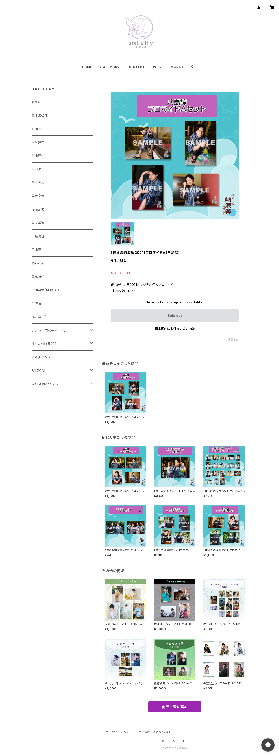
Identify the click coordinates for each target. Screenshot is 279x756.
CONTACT (136, 67)
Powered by (175, 748)
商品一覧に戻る (175, 707)
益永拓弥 (38, 276)
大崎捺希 (38, 142)
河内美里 (38, 169)
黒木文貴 (38, 196)
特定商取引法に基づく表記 (155, 732)
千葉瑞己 (38, 236)
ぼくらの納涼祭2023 (46, 384)
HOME (87, 67)
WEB (157, 67)
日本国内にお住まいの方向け (175, 329)
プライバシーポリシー (119, 732)
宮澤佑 (36, 303)
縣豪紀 (36, 102)
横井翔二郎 (40, 317)
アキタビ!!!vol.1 (42, 357)
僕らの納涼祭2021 (45, 344)
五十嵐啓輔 (40, 115)
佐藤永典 (38, 209)
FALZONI (38, 370)
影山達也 (38, 155)
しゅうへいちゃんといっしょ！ (51, 330)
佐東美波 (38, 223)
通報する (233, 339)
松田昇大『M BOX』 (45, 290)
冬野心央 (38, 263)
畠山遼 (36, 249)
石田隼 (36, 129)
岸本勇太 (38, 182)
